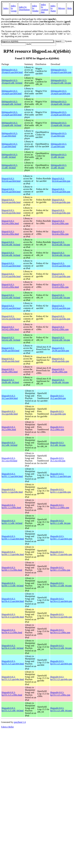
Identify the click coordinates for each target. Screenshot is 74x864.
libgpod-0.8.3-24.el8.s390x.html (10, 370)
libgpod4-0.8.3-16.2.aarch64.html (10, 397)
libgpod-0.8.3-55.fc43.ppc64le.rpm (61, 275)
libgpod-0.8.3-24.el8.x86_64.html (10, 381)
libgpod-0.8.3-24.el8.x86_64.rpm (60, 381)
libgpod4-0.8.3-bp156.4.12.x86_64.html (12, 646)
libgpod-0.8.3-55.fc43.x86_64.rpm (61, 296)
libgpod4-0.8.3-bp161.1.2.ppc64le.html (12, 490)
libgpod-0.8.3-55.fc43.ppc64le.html (11, 275)
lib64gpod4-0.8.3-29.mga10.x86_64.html (12, 81)
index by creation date (44, 8)
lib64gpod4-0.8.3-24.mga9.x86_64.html (11, 102)
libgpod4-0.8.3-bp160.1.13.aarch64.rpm (61, 537)
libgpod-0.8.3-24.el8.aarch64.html (10, 349)
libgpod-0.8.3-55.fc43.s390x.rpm (60, 285)
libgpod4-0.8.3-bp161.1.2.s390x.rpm (59, 506)
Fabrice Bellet (7, 727)
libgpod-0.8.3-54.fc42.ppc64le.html (11, 317)
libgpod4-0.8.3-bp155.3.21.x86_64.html (12, 709)
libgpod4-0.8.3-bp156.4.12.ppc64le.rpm (61, 615)
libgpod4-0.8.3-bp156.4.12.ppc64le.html (13, 615)
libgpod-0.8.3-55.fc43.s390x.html (10, 285)
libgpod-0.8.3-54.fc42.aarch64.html (11, 306)
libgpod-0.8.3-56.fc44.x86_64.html (11, 243)
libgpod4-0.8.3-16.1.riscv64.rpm (57, 459)
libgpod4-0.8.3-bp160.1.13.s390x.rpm (60, 568)
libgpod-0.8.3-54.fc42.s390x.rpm (60, 328)
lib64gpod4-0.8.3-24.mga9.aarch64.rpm (60, 92)
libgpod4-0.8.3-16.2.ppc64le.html (10, 412)
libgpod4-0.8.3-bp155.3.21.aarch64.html (13, 662)
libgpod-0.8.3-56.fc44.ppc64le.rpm (61, 201)
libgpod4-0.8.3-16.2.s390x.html (9, 428)
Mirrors (61, 8)
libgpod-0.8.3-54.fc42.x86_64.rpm (61, 338)
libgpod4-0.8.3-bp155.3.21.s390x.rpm (60, 693)
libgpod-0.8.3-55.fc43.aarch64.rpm (61, 264)
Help (69, 8)
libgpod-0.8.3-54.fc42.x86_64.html (11, 338)
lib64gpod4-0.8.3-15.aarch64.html (10, 134)
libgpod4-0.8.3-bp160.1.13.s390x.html (12, 568)
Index (5, 8)
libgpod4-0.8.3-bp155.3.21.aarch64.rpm (61, 662)
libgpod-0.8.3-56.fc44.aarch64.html (11, 179)
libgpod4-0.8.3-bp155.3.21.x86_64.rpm (61, 709)
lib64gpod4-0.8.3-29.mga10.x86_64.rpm (61, 81)
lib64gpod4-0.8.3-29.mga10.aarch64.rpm (61, 71)
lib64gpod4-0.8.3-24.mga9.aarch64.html (12, 92)
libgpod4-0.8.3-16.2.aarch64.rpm (58, 397)
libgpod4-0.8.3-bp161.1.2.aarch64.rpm (60, 475)
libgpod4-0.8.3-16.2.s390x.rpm (57, 428)
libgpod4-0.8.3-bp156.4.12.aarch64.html (13, 600)
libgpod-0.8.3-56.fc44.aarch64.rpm (61, 179)
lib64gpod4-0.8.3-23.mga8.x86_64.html (11, 124)
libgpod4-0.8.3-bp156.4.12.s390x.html (12, 631)
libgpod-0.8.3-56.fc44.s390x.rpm (60, 222)
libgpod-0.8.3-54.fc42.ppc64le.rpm (61, 317)
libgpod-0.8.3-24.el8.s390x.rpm (59, 370)
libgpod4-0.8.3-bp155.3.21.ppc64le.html (13, 678)
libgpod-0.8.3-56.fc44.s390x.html (10, 222)
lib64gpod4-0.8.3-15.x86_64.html (10, 155)
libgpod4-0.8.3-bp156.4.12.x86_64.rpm (61, 646)
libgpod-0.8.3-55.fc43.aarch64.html (11, 264)
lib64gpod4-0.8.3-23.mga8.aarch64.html (12, 113)
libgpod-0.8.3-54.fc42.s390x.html (10, 328)
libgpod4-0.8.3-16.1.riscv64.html (9, 459)
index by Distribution (24, 8)
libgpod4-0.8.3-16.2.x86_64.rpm (57, 443)
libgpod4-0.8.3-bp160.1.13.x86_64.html (12, 584)
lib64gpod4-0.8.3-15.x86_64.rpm (59, 155)
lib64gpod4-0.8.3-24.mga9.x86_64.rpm (60, 102)
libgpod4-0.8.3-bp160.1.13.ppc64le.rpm (61, 553)
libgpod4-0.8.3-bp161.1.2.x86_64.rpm (60, 521)
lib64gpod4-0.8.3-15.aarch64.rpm (59, 134)
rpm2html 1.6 (20, 722)
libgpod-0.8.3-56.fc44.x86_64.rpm (61, 243)
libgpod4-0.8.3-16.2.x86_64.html (9, 443)
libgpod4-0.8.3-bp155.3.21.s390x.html (12, 693)
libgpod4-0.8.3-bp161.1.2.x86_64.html (12, 521)
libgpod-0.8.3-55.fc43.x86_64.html (11, 296)
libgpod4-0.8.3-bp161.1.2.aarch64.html (12, 475)
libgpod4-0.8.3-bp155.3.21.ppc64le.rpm (61, 678)
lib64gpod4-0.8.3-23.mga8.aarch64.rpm (60, 113)
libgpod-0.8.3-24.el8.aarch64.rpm (60, 349)
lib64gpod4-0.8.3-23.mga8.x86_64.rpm (60, 124)
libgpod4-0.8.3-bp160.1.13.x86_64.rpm (61, 584)
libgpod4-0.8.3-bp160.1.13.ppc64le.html (13, 553)
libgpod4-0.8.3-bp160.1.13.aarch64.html (13, 537)
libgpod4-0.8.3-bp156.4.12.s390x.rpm (60, 631)
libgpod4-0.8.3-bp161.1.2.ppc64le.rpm (60, 490)
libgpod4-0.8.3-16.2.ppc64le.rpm (58, 412)
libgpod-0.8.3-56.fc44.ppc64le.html (11, 201)
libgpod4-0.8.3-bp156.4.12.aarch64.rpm (61, 600)
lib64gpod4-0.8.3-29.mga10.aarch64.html (12, 71)
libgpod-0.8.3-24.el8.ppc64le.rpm (60, 359)
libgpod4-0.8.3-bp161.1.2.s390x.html (11, 506)
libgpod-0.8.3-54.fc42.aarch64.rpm (61, 306)
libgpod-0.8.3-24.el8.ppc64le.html (10, 359)
